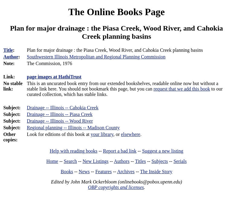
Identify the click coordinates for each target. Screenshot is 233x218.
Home (52, 161)
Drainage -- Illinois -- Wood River (60, 121)
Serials (180, 161)
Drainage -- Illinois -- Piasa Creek (59, 114)
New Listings (95, 161)
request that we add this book (182, 88)
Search (70, 161)
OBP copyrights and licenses (116, 187)
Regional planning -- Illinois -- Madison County (73, 127)
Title (8, 50)
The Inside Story (156, 171)
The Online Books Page (116, 11)
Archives (125, 171)
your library (102, 134)
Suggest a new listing (162, 151)
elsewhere (130, 134)
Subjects (159, 161)
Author (10, 56)
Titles (140, 161)
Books (67, 171)
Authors (122, 161)
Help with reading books (73, 151)
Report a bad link (120, 151)
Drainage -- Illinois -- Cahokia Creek (63, 107)
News (84, 171)
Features (103, 171)
